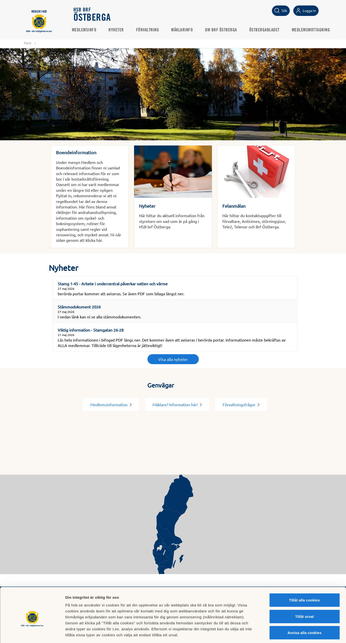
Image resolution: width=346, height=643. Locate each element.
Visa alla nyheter (173, 359)
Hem (27, 43)
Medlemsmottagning (313, 30)
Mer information (264, 633)
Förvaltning (149, 30)
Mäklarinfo (184, 30)
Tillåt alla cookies (304, 578)
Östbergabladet (266, 30)
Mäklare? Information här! (177, 404)
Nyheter (118, 30)
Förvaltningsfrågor (241, 404)
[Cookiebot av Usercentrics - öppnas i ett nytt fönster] (32, 633)
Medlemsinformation (111, 404)
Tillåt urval (304, 594)
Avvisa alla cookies (304, 610)
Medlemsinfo (86, 30)
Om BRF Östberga (223, 30)
